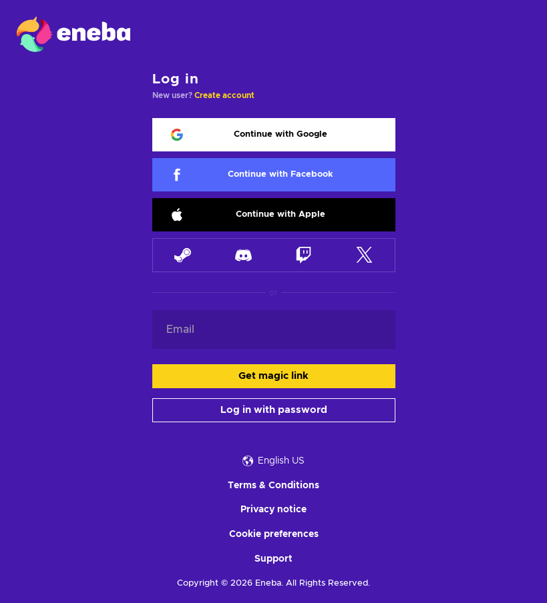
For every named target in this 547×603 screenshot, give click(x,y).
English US (273, 461)
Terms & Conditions (273, 485)
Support (273, 559)
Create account (224, 95)
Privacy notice (273, 509)
